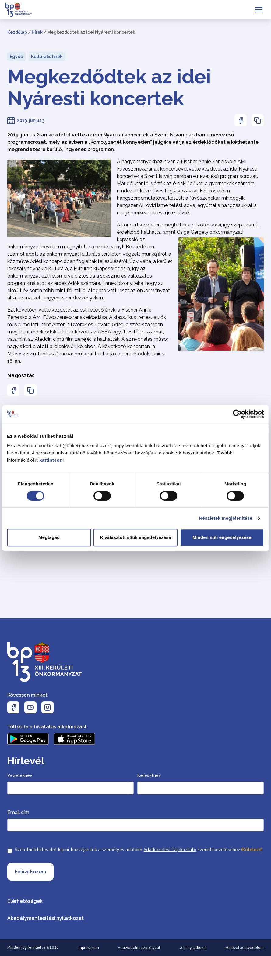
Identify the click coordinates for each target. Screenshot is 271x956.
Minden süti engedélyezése (221, 537)
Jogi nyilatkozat (193, 948)
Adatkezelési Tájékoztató (169, 849)
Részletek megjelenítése (225, 518)
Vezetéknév (19, 775)
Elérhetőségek (25, 901)
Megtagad (49, 537)
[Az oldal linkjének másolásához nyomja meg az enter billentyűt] (258, 120)
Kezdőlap (17, 32)
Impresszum (88, 948)
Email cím (18, 812)
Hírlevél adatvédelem (245, 948)
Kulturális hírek (46, 56)
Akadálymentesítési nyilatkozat (45, 918)
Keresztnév (149, 775)
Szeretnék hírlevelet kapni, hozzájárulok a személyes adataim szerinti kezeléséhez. (138, 849)
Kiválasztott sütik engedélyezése (135, 537)
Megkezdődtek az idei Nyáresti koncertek (109, 87)
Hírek (37, 32)
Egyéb (16, 56)
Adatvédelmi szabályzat (139, 948)
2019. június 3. (31, 120)
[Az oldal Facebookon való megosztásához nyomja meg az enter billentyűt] (240, 120)
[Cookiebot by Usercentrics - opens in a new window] (237, 414)
